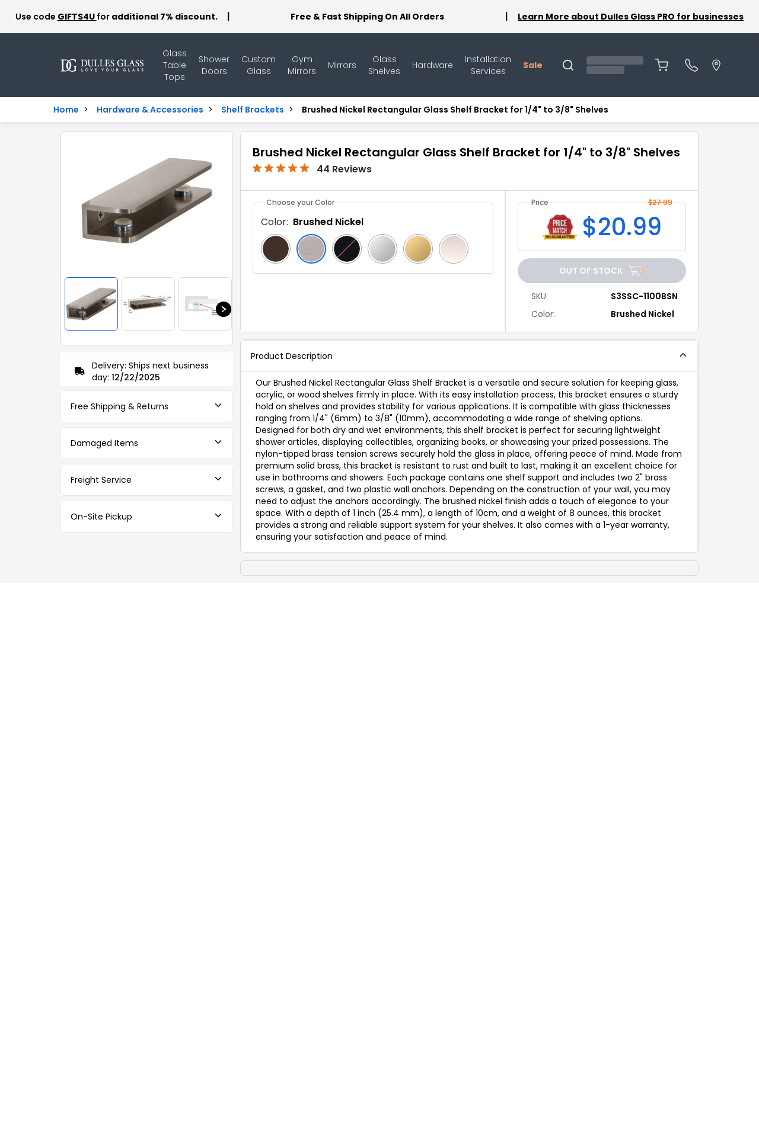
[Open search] (568, 65)
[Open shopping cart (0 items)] (661, 65)
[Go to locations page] (716, 65)
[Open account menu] (614, 65)
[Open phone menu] (691, 65)
